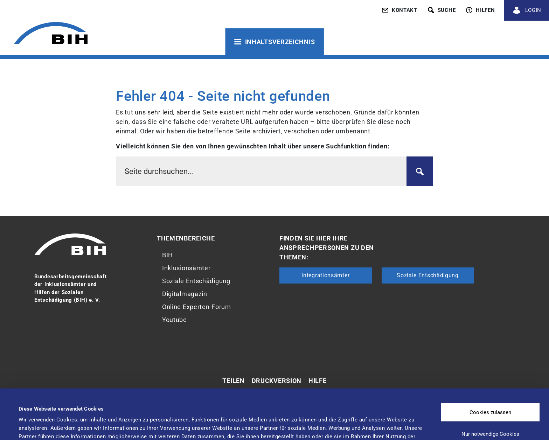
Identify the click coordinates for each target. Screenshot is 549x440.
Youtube (174, 319)
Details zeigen (294, 421)
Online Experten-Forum (196, 306)
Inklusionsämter (186, 268)
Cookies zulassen (490, 365)
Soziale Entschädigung (196, 281)
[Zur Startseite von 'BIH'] (51, 34)
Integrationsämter (325, 275)
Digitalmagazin (184, 294)
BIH (167, 255)
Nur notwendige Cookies (490, 387)
